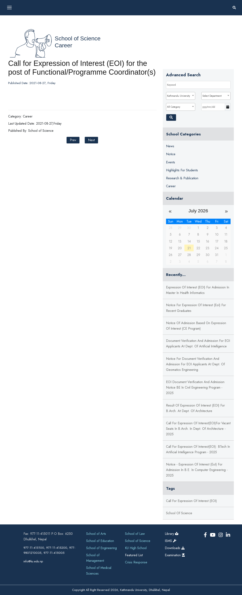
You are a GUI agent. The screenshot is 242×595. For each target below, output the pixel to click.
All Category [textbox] (173, 107)
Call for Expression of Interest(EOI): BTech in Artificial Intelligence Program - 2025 (198, 449)
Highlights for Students (182, 170)
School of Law (135, 533)
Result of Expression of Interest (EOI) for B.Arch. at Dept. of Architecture (195, 408)
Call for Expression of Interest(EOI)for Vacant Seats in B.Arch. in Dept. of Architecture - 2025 (198, 429)
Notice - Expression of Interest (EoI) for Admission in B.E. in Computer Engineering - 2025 (197, 470)
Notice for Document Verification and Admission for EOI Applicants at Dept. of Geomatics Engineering (195, 364)
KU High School (136, 548)
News (170, 146)
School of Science (77, 38)
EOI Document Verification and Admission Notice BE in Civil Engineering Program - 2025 (195, 387)
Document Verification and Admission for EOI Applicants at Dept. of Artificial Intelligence (198, 343)
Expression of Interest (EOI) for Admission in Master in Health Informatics (197, 290)
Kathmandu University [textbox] (178, 96)
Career (63, 45)
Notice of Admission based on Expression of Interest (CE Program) (196, 326)
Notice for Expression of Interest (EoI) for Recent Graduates (196, 308)
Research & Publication (182, 178)
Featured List (134, 555)
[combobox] (180, 96)
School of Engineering (101, 548)
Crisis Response (136, 562)
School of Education (100, 540)
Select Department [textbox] (212, 96)
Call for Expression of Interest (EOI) (191, 501)
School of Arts (96, 533)
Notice (170, 154)
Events (170, 162)
